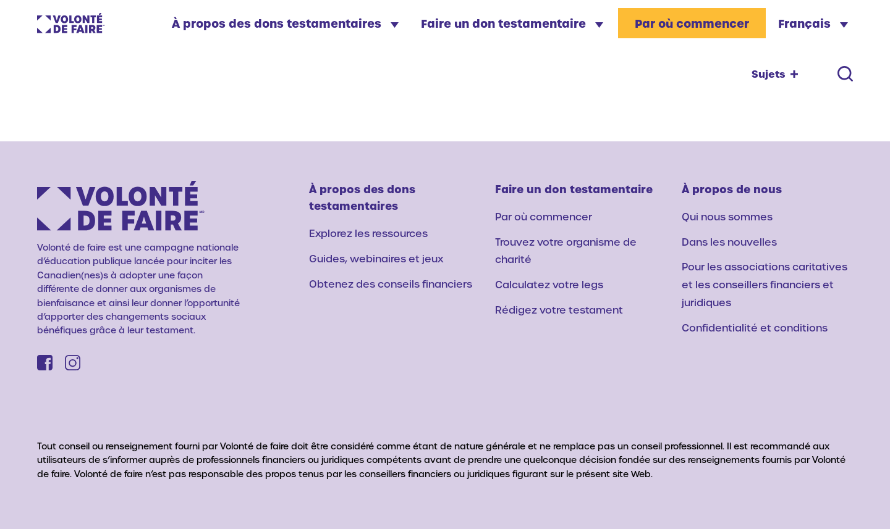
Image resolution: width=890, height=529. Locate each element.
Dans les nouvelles (729, 242)
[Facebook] (45, 362)
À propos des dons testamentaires (285, 23)
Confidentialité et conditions (755, 327)
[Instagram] (72, 362)
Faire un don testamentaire (512, 23)
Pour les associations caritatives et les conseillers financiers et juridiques (764, 284)
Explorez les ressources (368, 233)
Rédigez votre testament (559, 309)
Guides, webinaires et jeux (376, 258)
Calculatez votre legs (549, 284)
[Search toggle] (845, 73)
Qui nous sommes (727, 216)
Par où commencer (692, 23)
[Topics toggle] (775, 74)
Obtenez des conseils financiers (390, 283)
